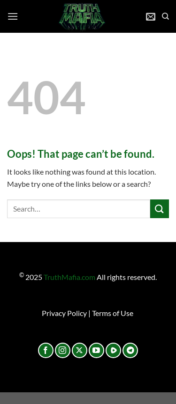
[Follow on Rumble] (113, 350)
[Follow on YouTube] (96, 350)
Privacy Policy (64, 313)
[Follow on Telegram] (130, 350)
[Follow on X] (79, 350)
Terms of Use (112, 313)
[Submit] (159, 208)
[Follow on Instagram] (62, 350)
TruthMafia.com (69, 276)
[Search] (165, 16)
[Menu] (12, 16)
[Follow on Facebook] (46, 350)
